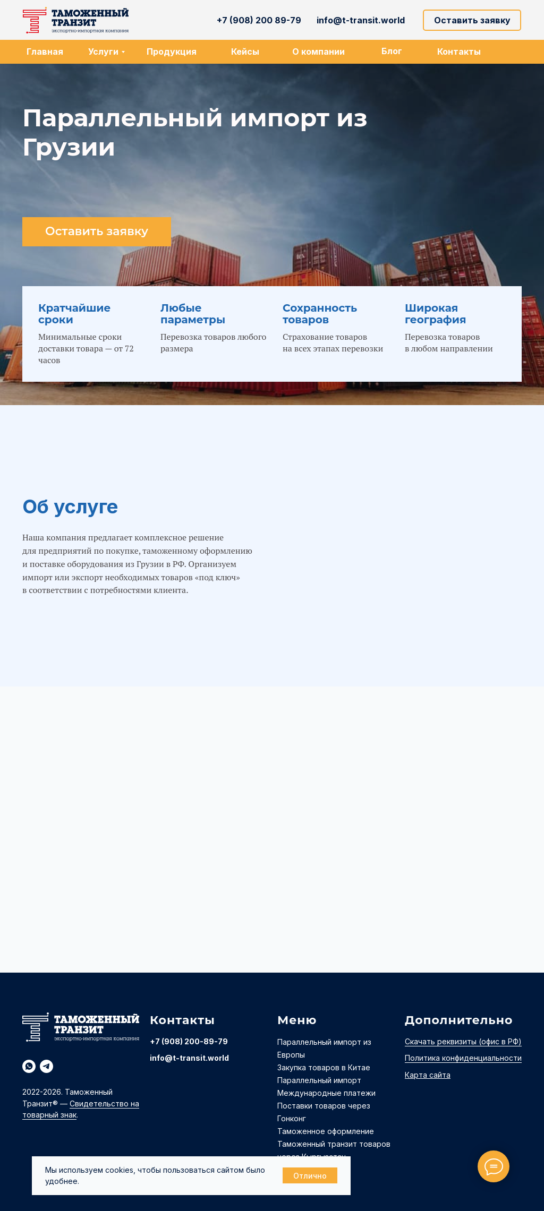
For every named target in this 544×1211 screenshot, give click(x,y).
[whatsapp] (29, 1066)
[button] (472, 20)
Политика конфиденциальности (463, 1057)
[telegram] (46, 1066)
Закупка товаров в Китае (323, 1067)
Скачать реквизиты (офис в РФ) (463, 1041)
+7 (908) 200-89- (184, 1041)
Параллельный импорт (319, 1080)
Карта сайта (427, 1074)
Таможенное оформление (325, 1131)
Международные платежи (326, 1092)
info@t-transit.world (189, 1057)
